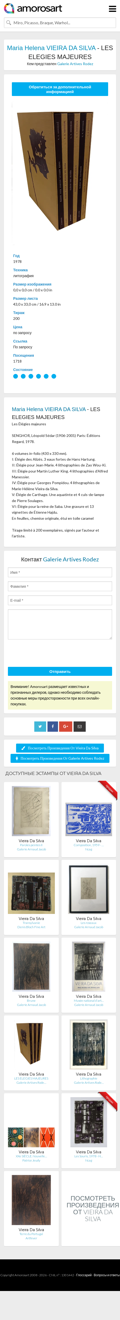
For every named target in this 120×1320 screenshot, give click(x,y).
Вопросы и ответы (106, 1275)
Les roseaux (89, 923)
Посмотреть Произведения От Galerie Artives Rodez (60, 758)
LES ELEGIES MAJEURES (31, 1078)
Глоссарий (84, 1275)
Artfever (31, 1238)
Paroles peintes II (31, 845)
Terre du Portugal (31, 1234)
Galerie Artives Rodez (75, 63)
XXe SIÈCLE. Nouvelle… (31, 1156)
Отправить (60, 671)
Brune (31, 1001)
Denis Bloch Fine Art (31, 927)
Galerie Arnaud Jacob (31, 849)
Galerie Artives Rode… (31, 1083)
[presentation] (48, 654)
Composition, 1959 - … (89, 845)
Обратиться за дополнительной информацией (60, 89)
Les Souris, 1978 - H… (88, 1156)
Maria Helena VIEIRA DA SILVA (51, 47)
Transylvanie (31, 923)
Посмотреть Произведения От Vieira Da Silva (59, 748)
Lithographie (88, 1078)
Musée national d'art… (89, 1001)
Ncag (88, 849)
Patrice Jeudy (31, 1160)
